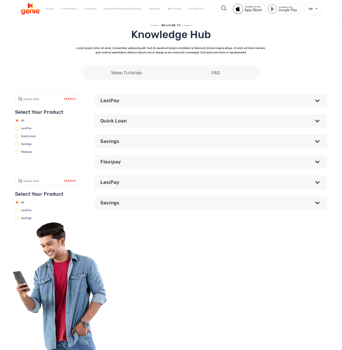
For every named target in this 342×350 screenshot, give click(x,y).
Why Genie (174, 8)
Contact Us (195, 8)
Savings (23, 144)
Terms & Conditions (233, 292)
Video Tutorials (126, 72)
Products (90, 8)
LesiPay (23, 128)
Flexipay (23, 152)
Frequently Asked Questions (122, 8)
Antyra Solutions (312, 316)
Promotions (69, 8)
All (19, 120)
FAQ (215, 72)
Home (50, 8)
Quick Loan (25, 136)
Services (154, 8)
